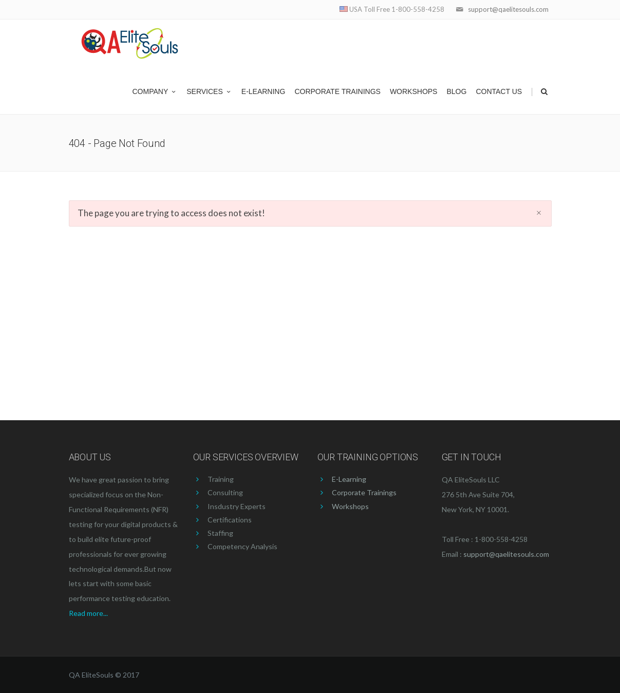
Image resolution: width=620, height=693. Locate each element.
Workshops (414, 91)
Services (209, 91)
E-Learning (263, 91)
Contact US (499, 91)
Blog (456, 91)
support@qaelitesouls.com (508, 9)
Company (155, 91)
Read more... (88, 613)
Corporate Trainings (337, 91)
